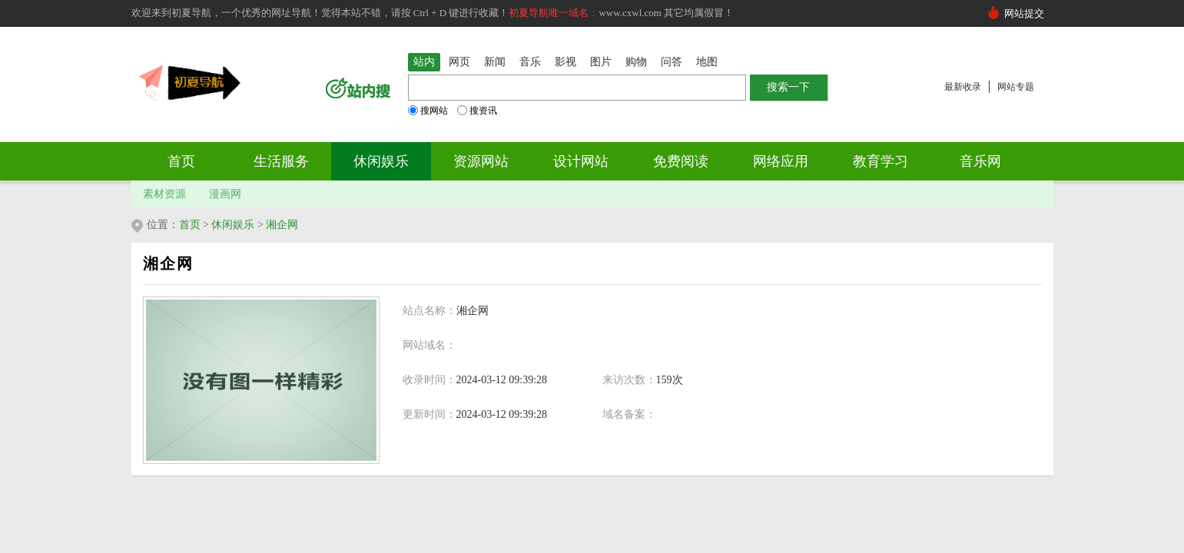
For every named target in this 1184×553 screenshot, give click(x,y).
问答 (671, 62)
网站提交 (1024, 13)
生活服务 (281, 161)
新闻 (495, 62)
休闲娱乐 (381, 161)
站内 (424, 62)
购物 (636, 62)
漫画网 (225, 194)
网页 (459, 62)
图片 (601, 62)
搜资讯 (477, 110)
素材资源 (164, 194)
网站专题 (1015, 86)
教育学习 (880, 161)
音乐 (530, 62)
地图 (707, 62)
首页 (181, 161)
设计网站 (581, 161)
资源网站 (481, 161)
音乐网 (980, 161)
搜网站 (428, 110)
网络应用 (780, 161)
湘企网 (282, 224)
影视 (565, 62)
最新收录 (962, 86)
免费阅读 (680, 161)
